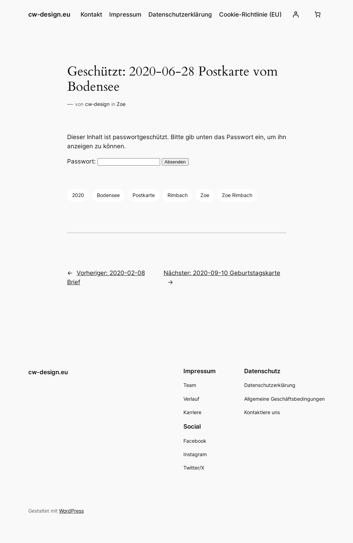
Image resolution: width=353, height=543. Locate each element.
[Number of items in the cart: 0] (317, 14)
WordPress (71, 511)
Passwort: (113, 161)
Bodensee (108, 195)
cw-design (97, 104)
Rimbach (177, 195)
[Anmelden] (295, 14)
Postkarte (144, 195)
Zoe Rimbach (237, 195)
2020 (78, 195)
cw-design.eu (49, 14)
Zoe (121, 104)
